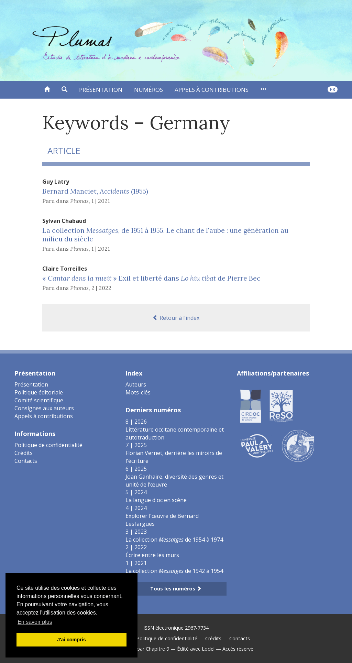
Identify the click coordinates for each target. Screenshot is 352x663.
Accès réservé (237, 648)
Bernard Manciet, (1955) (95, 191)
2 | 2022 (101, 287)
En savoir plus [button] (35, 622)
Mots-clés (138, 392)
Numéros (148, 90)
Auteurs (135, 384)
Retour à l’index (176, 318)
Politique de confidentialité (48, 445)
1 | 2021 (100, 200)
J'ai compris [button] (71, 639)
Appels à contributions (212, 90)
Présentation (100, 90)
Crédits (23, 453)
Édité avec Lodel (195, 648)
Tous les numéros (175, 588)
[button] (64, 89)
